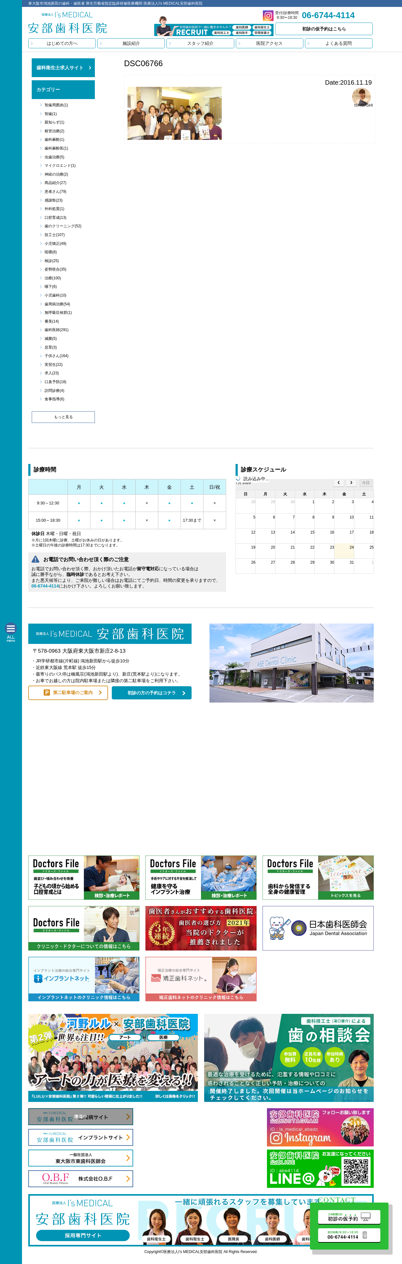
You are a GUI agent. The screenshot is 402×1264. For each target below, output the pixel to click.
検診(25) (52, 261)
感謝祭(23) (53, 200)
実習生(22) (53, 364)
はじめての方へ (62, 43)
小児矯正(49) (55, 243)
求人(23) (52, 373)
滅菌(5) (51, 338)
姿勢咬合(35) (55, 269)
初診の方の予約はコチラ (152, 692)
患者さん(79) (55, 191)
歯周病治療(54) (57, 304)
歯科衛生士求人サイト (60, 67)
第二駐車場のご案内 (73, 692)
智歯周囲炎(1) (56, 105)
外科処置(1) (54, 209)
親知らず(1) (54, 122)
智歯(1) (51, 114)
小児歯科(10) (55, 295)
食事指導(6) (54, 399)
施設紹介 (131, 43)
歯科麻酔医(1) (56, 148)
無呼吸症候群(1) (58, 312)
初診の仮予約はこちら (324, 28)
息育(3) (51, 347)
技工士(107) (55, 235)
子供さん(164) (56, 356)
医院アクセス (269, 43)
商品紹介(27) (55, 183)
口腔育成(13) (55, 217)
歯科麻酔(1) (54, 139)
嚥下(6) (51, 286)
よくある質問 (338, 43)
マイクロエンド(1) (60, 165)
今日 (366, 483)
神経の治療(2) (56, 174)
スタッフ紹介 (200, 43)
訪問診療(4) (54, 390)
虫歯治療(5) (54, 157)
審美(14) (52, 321)
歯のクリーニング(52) (63, 226)
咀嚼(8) (51, 252)
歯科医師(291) (56, 330)
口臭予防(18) (55, 382)
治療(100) (53, 278)
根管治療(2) (54, 131)
